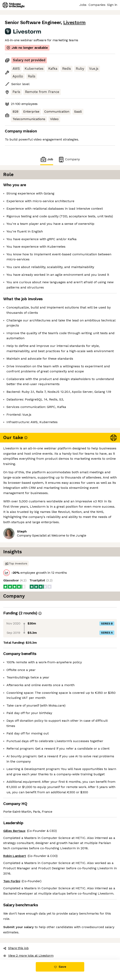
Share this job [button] (16, 948)
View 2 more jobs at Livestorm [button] (28, 955)
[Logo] (13, 5)
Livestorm (74, 22)
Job (46, 159)
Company (69, 159)
